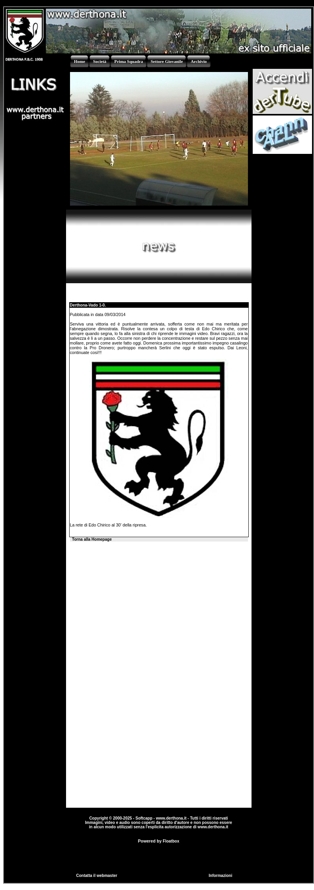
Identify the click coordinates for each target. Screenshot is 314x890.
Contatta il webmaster (96, 875)
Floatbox (171, 841)
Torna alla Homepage (92, 539)
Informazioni (220, 875)
